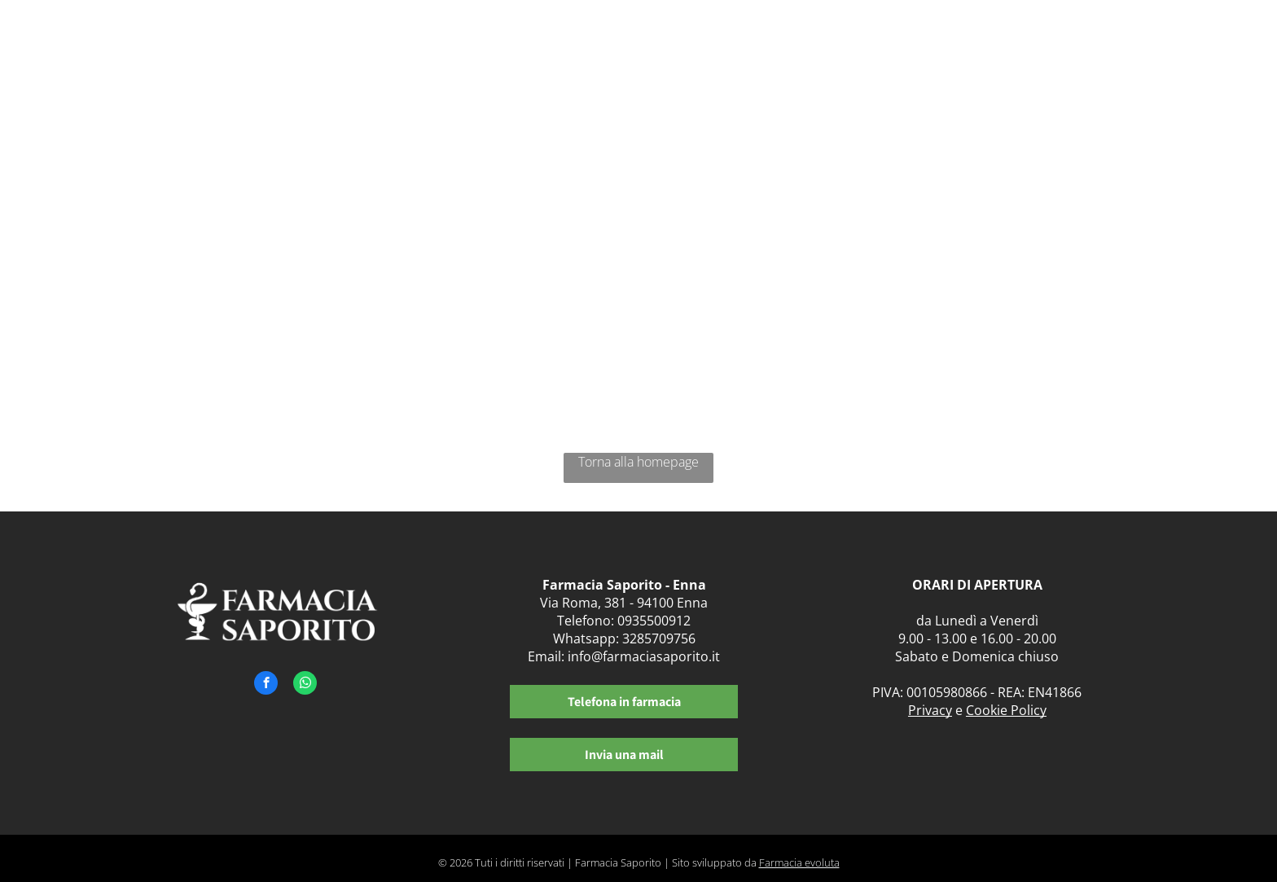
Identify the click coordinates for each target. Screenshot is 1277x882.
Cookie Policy (1006, 710)
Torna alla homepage (638, 462)
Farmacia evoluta (799, 862)
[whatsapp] (305, 685)
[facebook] (266, 685)
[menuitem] (621, 46)
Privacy (930, 710)
